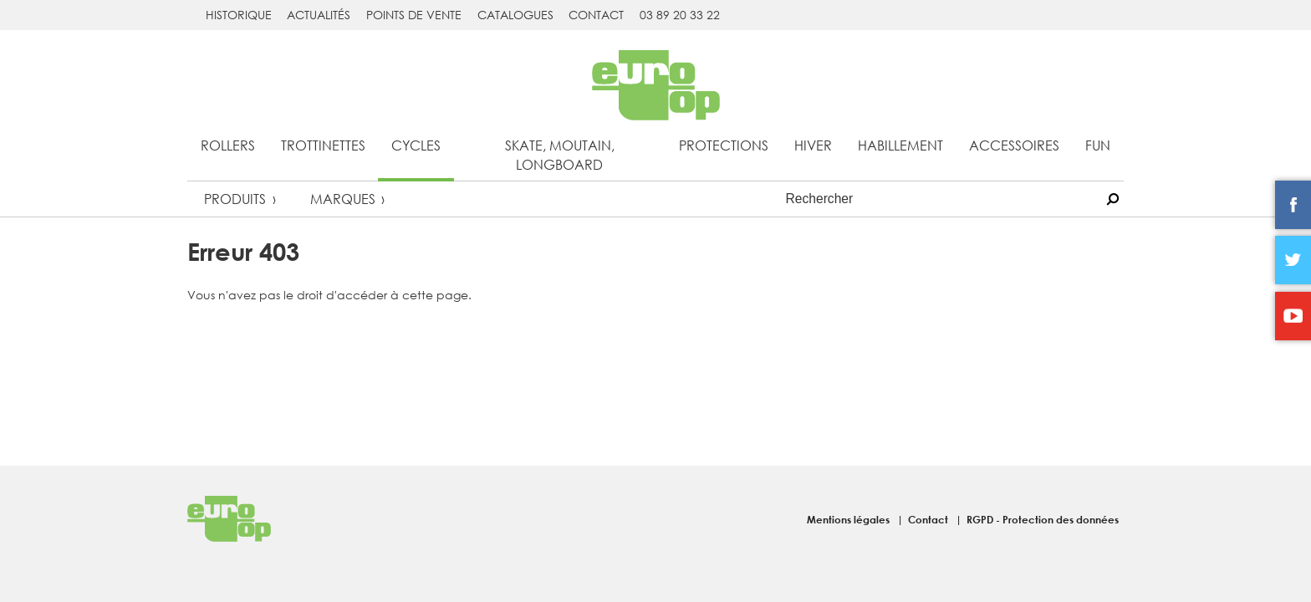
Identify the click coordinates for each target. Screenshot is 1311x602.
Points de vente (414, 15)
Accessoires (1014, 145)
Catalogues (515, 15)
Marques (342, 198)
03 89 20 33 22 (680, 15)
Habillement (900, 145)
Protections (723, 145)
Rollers (228, 145)
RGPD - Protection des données (1043, 519)
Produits (235, 198)
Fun (1097, 145)
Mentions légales (849, 519)
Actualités (318, 15)
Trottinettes (323, 145)
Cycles (416, 145)
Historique (239, 15)
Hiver (813, 145)
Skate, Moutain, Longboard (560, 154)
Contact (596, 15)
